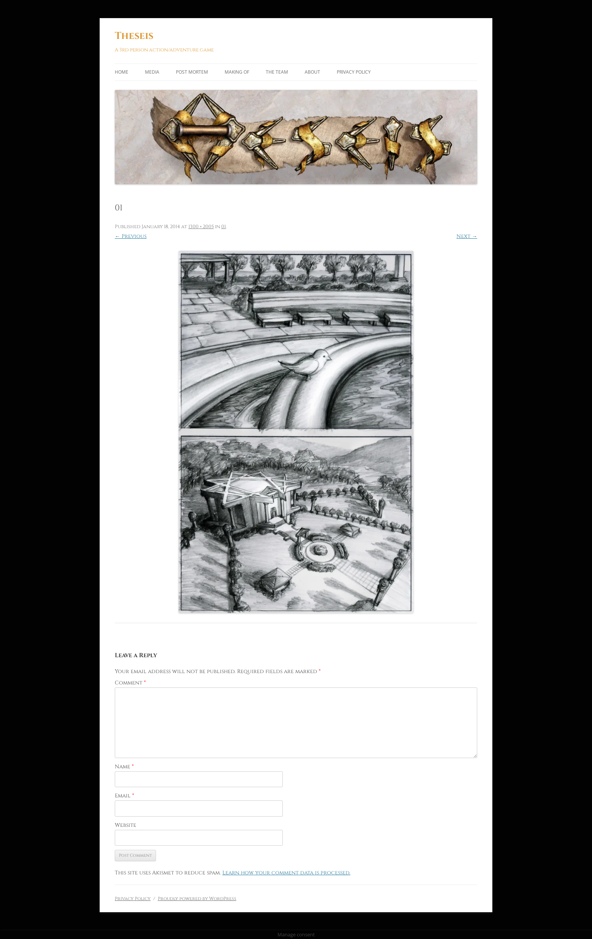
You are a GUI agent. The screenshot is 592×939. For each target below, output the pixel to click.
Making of (237, 72)
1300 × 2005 (201, 226)
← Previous (130, 236)
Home (121, 72)
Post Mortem (192, 72)
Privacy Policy (354, 72)
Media (152, 72)
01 (223, 226)
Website (125, 825)
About (312, 72)
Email (124, 795)
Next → (466, 236)
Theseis (134, 36)
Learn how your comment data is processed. (286, 872)
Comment (130, 682)
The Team (277, 72)
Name (124, 766)
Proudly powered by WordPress (197, 899)
